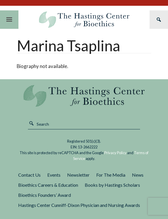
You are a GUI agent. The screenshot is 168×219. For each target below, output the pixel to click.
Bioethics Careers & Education (48, 185)
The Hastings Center (84, 96)
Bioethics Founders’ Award (44, 195)
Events (54, 175)
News (138, 175)
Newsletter (78, 175)
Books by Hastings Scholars (112, 185)
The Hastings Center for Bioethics (84, 20)
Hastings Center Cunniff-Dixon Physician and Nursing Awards (79, 205)
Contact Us (29, 175)
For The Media (110, 175)
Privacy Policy (115, 152)
